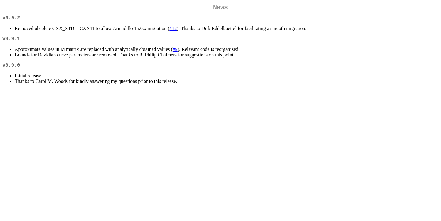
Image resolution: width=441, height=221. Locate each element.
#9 (175, 53)
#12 (173, 30)
